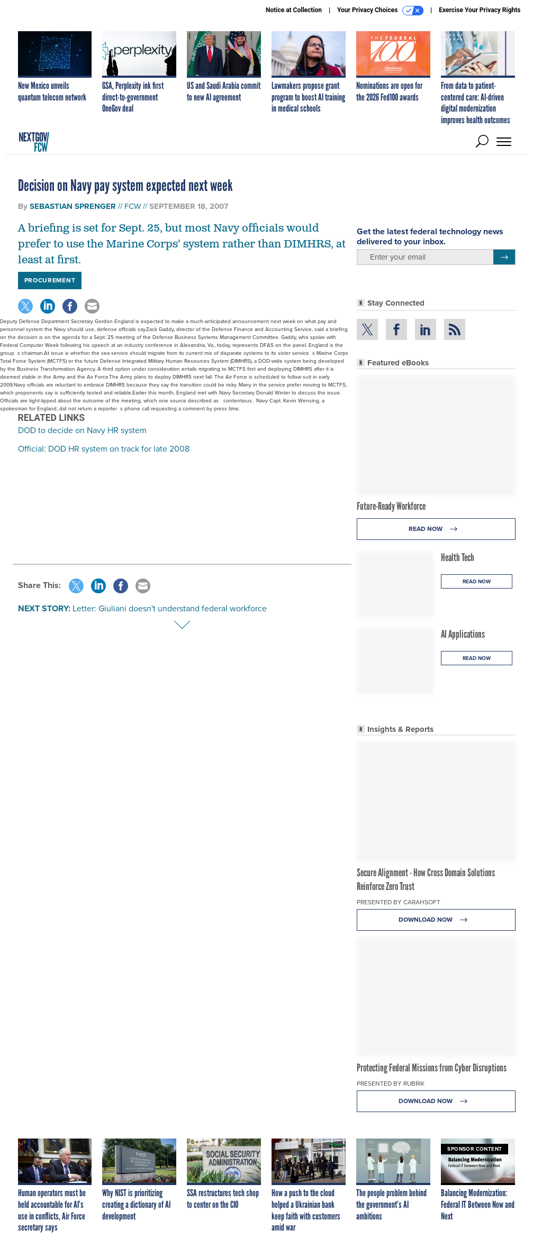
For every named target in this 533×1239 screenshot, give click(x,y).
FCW (132, 206)
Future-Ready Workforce (391, 506)
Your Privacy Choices (380, 10)
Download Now (436, 920)
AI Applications (463, 634)
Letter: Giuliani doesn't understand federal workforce (170, 608)
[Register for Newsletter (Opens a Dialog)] (504, 257)
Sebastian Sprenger (73, 206)
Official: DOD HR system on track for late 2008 (103, 449)
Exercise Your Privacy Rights (479, 10)
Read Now (436, 529)
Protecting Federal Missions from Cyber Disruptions (432, 1067)
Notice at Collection (294, 10)
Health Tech (457, 557)
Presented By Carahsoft (398, 902)
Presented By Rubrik (390, 1083)
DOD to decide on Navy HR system (82, 430)
